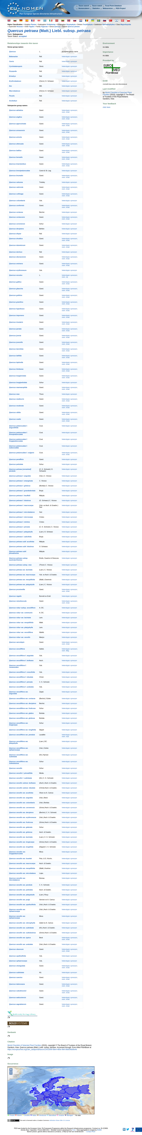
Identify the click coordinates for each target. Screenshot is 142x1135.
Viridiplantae (51, 24)
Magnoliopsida (125, 24)
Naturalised (52, 1115)
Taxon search (83, 6)
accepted (23, 36)
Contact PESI (90, 1131)
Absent (19, 1115)
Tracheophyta (88, 24)
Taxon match (97, 6)
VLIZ (73, 1130)
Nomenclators (83, 8)
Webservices (108, 8)
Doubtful (27, 1115)
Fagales (31, 26)
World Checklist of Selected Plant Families (24, 1045)
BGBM (99, 1130)
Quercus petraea (74, 26)
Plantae (33, 24)
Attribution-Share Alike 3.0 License (59, 1120)
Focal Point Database (113, 6)
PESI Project (120, 8)
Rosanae (20, 26)
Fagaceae (44, 26)
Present (11, 1115)
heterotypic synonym (69, 56)
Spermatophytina (108, 24)
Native (34, 1115)
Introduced (42, 1115)
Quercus (57, 26)
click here (106, 107)
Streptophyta (71, 24)
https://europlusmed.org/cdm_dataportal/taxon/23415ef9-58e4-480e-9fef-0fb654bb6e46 (42, 1049)
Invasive (61, 1115)
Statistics (96, 8)
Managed (70, 1115)
